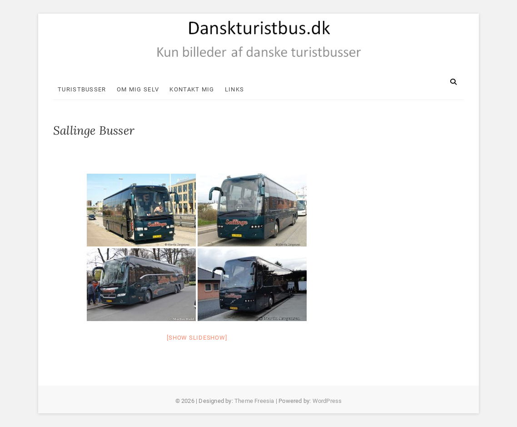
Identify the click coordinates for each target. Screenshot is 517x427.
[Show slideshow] (197, 337)
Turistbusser (82, 89)
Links (234, 89)
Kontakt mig (191, 89)
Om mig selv (138, 89)
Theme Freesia (254, 400)
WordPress (327, 400)
